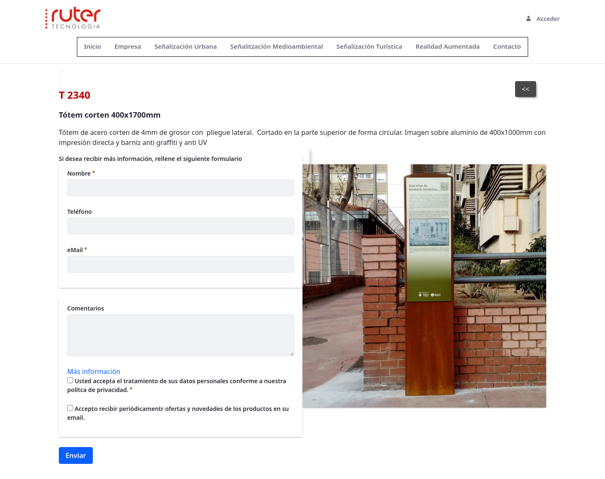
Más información (93, 371)
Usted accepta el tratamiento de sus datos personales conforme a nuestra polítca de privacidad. (176, 385)
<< (525, 89)
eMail (77, 250)
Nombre (81, 173)
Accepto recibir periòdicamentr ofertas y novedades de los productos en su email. (178, 413)
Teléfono (79, 212)
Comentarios (85, 308)
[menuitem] (92, 46)
